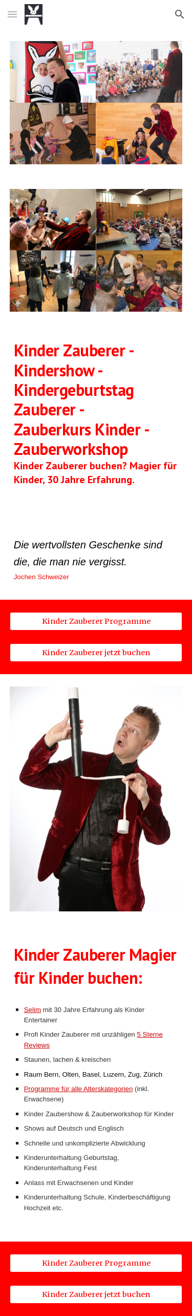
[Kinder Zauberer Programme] (96, 621)
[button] (12, 14)
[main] (96, 422)
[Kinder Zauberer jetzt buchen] (96, 653)
